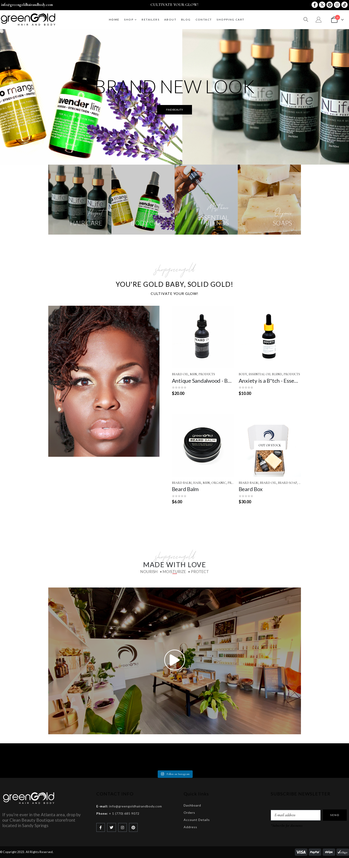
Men (193, 374)
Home (114, 19)
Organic (218, 483)
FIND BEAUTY (174, 109)
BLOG (186, 19)
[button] (306, 20)
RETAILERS (150, 19)
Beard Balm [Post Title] (185, 489)
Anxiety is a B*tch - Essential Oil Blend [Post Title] (283, 380)
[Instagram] (337, 5)
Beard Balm (182, 483)
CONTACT (204, 19)
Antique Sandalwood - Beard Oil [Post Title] (209, 380)
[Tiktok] (344, 5)
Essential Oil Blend (265, 374)
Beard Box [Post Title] (251, 489)
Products (207, 374)
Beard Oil (180, 374)
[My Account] (318, 20)
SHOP (129, 19)
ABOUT (170, 19)
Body (243, 374)
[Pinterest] (329, 5)
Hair (197, 483)
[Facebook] (315, 5)
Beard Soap (287, 483)
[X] (322, 5)
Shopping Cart (230, 19)
